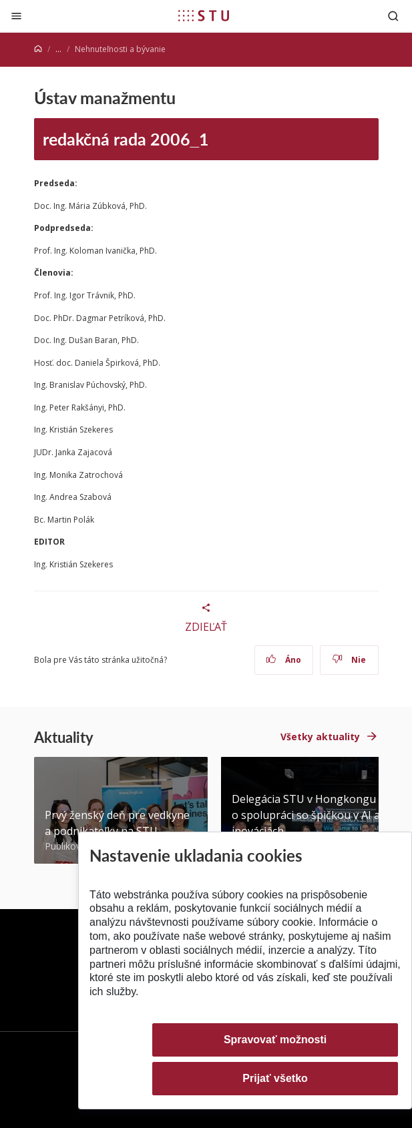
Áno (283, 659)
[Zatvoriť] (16, 15)
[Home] (38, 49)
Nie (349, 659)
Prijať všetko (275, 1078)
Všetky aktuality (320, 736)
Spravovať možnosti (275, 1039)
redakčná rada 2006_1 (126, 138)
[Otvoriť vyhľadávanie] (393, 15)
